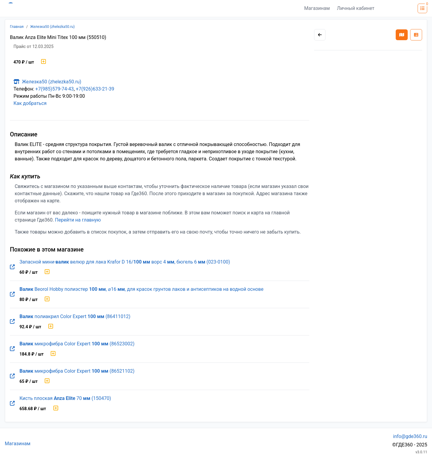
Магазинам (317, 8)
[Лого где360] (63, 8)
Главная (17, 27)
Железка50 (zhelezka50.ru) (52, 27)
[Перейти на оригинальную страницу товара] (12, 267)
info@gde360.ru (410, 436)
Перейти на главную (78, 220)
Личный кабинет (355, 8)
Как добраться (30, 103)
